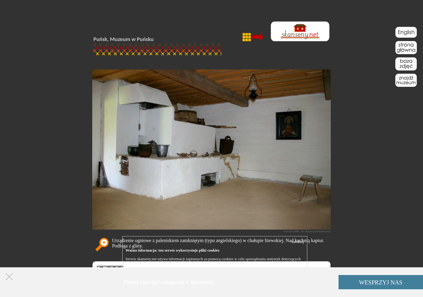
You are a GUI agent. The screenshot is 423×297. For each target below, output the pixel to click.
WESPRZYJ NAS (380, 282)
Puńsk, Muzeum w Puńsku (123, 39)
